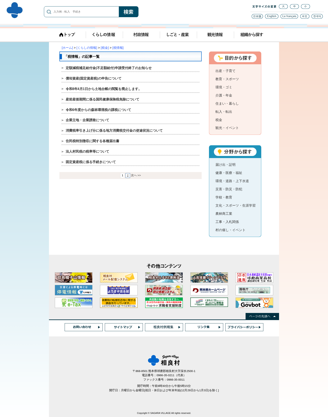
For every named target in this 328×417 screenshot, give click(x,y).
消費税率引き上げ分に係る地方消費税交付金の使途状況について (114, 130)
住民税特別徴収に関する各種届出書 (92, 141)
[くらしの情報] (87, 47)
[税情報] (117, 47)
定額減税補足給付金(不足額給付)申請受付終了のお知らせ (109, 68)
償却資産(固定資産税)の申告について (94, 78)
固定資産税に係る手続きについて (91, 162)
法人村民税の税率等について (87, 151)
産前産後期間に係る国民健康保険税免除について (102, 99)
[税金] (105, 47)
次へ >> (136, 175)
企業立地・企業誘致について (87, 120)
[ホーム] (67, 47)
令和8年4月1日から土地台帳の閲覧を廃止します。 (104, 89)
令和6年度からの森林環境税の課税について (98, 110)
